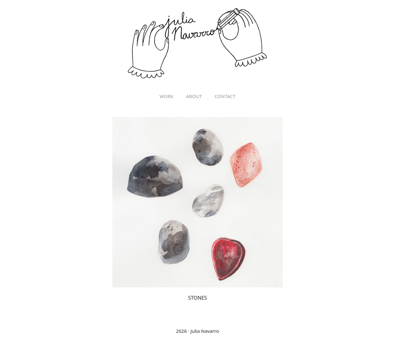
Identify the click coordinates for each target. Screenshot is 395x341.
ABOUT (194, 96)
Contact (225, 96)
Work (166, 96)
